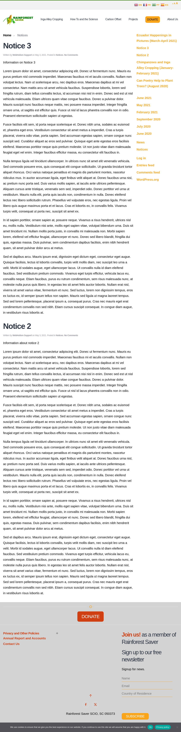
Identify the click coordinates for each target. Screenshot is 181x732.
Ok (150, 727)
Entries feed (145, 165)
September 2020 (148, 119)
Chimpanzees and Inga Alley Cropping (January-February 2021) (155, 68)
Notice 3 (17, 45)
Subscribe (135, 716)
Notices (59, 55)
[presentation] (145, 704)
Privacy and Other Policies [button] (21, 633)
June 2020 (144, 133)
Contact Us (11, 644)
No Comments (71, 55)
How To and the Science (84, 19)
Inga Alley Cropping (52, 19)
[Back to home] (18, 19)
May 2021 (143, 105)
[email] (147, 686)
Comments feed (148, 172)
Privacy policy (162, 727)
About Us (172, 19)
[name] (147, 678)
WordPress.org (148, 179)
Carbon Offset (113, 19)
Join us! (131, 634)
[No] (177, 727)
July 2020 (144, 126)
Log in (141, 158)
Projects (133, 19)
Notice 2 (17, 326)
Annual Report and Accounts (24, 638)
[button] (91, 696)
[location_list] (147, 693)
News (141, 142)
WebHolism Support (22, 55)
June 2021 (144, 98)
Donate (152, 19)
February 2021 (147, 112)
